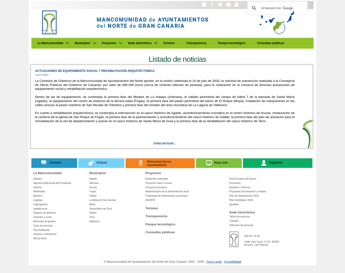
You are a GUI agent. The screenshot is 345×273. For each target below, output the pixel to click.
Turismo (169, 43)
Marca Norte (39, 238)
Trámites (234, 221)
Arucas (93, 187)
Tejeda (93, 212)
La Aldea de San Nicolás (102, 200)
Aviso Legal (213, 261)
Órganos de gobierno (44, 212)
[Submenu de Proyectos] (120, 43)
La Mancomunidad (50, 43)
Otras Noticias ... (165, 143)
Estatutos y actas (42, 217)
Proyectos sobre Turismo (158, 183)
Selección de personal (241, 225)
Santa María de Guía (100, 208)
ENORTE (150, 200)
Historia (37, 187)
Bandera (37, 195)
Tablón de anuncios (239, 216)
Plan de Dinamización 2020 (244, 195)
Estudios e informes (240, 187)
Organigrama (40, 204)
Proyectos (109, 43)
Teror (92, 217)
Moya (92, 204)
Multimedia (39, 191)
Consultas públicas (270, 43)
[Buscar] (277, 8)
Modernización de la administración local (167, 191)
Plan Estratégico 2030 (241, 200)
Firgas (92, 191)
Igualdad (234, 204)
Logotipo (38, 200)
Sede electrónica (139, 43)
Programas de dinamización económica (166, 195)
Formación (235, 183)
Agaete (93, 178)
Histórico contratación (45, 234)
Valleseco (94, 221)
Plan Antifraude (41, 230)
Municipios (82, 43)
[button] (204, 6)
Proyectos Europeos (156, 187)
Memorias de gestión (44, 221)
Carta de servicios (43, 225)
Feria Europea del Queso (242, 178)
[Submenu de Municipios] (95, 43)
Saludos (37, 178)
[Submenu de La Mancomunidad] (67, 43)
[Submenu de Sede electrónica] (156, 43)
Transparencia (196, 43)
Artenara (94, 183)
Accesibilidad (232, 261)
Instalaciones (40, 208)
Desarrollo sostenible (156, 178)
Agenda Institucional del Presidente (52, 183)
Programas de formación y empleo (247, 191)
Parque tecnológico (231, 43)
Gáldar (93, 195)
